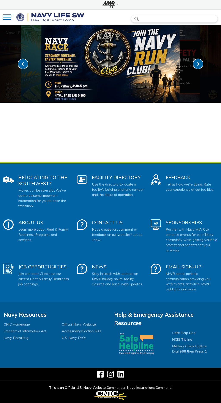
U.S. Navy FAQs (74, 337)
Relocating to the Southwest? (42, 180)
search (136, 19)
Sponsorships (184, 222)
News (99, 267)
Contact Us (107, 222)
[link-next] (198, 64)
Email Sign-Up (183, 267)
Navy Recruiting (16, 337)
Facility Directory (116, 177)
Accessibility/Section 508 (81, 331)
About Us (30, 222)
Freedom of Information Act (25, 331)
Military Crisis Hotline (189, 346)
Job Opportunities (42, 267)
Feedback (178, 177)
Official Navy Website (79, 324)
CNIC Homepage (17, 324)
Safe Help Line (184, 333)
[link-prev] (23, 64)
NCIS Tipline (182, 339)
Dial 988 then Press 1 (189, 351)
